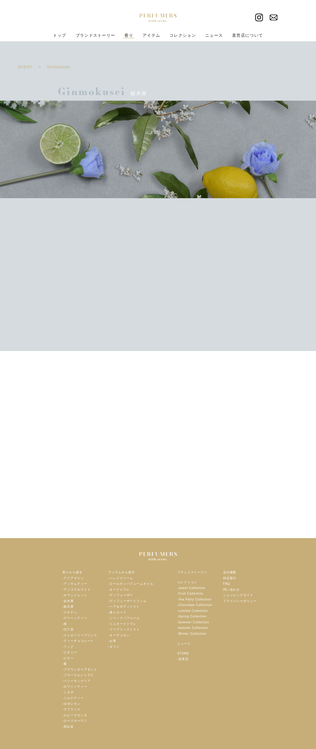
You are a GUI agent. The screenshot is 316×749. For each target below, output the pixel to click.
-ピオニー (69, 652)
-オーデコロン (119, 635)
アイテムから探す (121, 572)
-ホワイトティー (74, 686)
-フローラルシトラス (78, 675)
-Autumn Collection (192, 628)
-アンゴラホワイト (76, 589)
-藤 (64, 663)
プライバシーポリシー (240, 601)
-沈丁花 (68, 629)
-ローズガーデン (74, 720)
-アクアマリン (73, 578)
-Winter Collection (191, 633)
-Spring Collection (191, 616)
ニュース (214, 35)
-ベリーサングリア (76, 681)
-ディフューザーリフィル (127, 601)
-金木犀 (68, 601)
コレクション (182, 35)
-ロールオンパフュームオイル (130, 583)
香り (128, 35)
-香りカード (117, 612)
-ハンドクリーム (120, 578)
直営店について (247, 35)
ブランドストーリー (95, 35)
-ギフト (114, 646)
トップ (59, 35)
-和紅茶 (68, 726)
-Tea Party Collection (194, 599)
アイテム (151, 35)
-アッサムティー (74, 583)
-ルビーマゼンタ (74, 715)
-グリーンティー (74, 618)
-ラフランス (71, 709)
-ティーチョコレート (78, 640)
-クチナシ (69, 612)
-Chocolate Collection (194, 605)
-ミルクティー (73, 698)
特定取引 (230, 578)
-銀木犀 (68, 606)
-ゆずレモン (71, 703)
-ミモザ (68, 692)
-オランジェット (74, 595)
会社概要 (230, 572)
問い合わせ (231, 589)
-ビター (68, 658)
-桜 (64, 624)
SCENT (25, 67)
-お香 (112, 640)
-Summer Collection (193, 622)
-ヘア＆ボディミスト (124, 606)
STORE (183, 653)
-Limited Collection (192, 611)
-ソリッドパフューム (124, 618)
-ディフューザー (120, 595)
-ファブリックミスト (124, 629)
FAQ (226, 583)
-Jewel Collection (191, 588)
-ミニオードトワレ (122, 624)
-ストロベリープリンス (79, 635)
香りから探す (72, 572)
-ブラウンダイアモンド (79, 669)
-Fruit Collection (190, 593)
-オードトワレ (119, 589)
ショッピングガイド (238, 595)
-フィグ (68, 646)
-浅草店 (183, 659)
